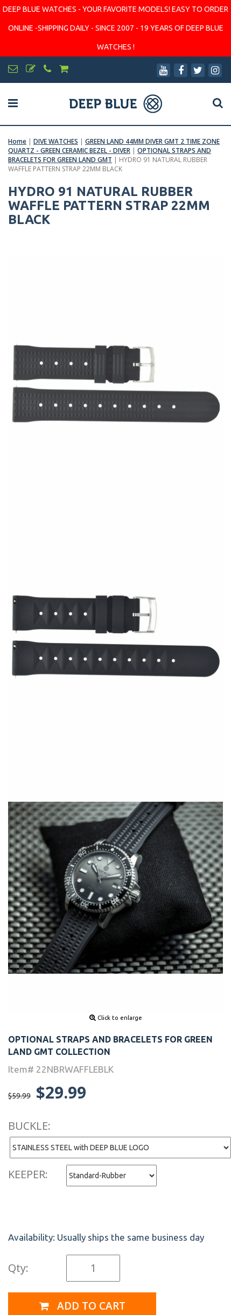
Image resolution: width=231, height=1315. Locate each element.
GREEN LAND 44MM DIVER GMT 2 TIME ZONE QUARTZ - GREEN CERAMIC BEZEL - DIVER (114, 146)
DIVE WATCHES (55, 141)
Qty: (18, 1268)
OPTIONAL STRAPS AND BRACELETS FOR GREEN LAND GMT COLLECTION (110, 1045)
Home (17, 141)
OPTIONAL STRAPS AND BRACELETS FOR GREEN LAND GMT (109, 155)
